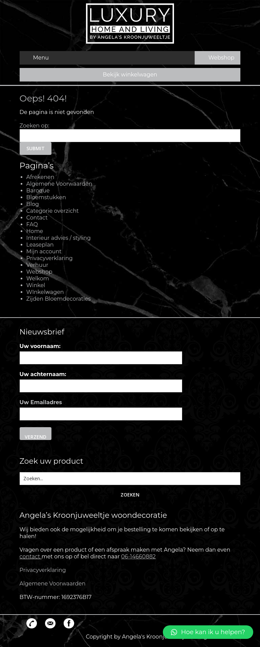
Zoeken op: (34, 125)
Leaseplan (40, 244)
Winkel (35, 285)
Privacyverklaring (49, 258)
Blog (32, 204)
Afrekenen (40, 177)
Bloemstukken (46, 197)
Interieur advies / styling (58, 238)
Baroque (38, 190)
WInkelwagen (45, 292)
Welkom (37, 278)
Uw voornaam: (40, 346)
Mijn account (44, 251)
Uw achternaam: (43, 374)
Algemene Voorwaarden (59, 184)
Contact (37, 217)
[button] (208, 632)
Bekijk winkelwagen (130, 74)
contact (30, 556)
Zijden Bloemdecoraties (58, 299)
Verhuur (37, 265)
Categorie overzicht (52, 211)
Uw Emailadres (41, 402)
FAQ (32, 224)
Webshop (39, 272)
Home (34, 231)
